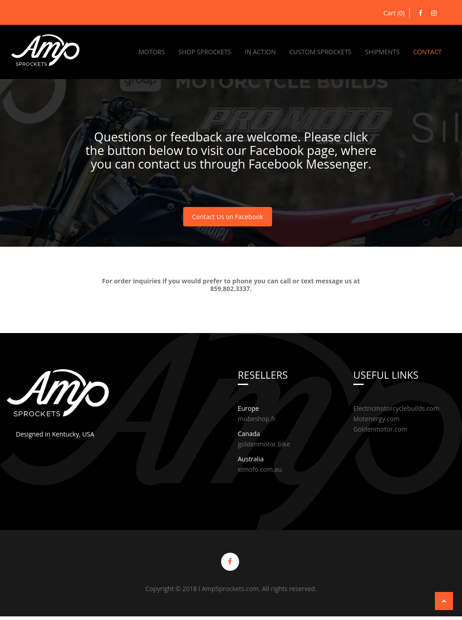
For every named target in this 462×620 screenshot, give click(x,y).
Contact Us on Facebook (227, 217)
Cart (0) (394, 13)
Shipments (382, 51)
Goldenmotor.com (380, 430)
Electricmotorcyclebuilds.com (396, 409)
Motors (152, 51)
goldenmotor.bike (264, 445)
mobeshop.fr (257, 420)
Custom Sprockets (320, 51)
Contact (427, 51)
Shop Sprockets (204, 51)
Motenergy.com (376, 420)
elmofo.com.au (260, 470)
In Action (260, 51)
